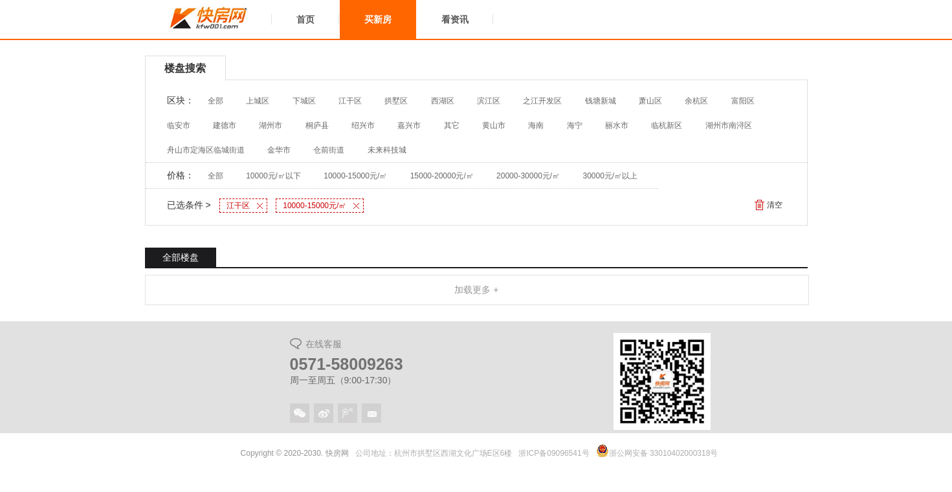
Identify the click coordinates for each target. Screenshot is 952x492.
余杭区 (696, 100)
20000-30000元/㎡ (528, 175)
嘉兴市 (409, 125)
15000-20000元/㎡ (442, 175)
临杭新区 (666, 125)
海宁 (574, 125)
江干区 (350, 100)
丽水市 (616, 125)
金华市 (279, 150)
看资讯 (455, 19)
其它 (451, 125)
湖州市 (270, 125)
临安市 (178, 125)
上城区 (257, 100)
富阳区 (743, 100)
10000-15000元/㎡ (355, 175)
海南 (536, 125)
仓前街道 (328, 150)
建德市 (224, 125)
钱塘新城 (600, 100)
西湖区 (442, 100)
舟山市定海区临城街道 (206, 150)
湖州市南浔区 (728, 125)
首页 (305, 19)
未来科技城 (387, 150)
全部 (215, 100)
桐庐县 (317, 125)
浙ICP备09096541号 (553, 453)
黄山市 (493, 125)
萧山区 (650, 100)
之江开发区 (542, 100)
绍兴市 (363, 125)
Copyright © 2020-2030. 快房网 (295, 453)
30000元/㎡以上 (610, 175)
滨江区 (488, 100)
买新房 (378, 19)
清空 (774, 204)
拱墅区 (396, 100)
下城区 (304, 100)
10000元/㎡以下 (273, 175)
